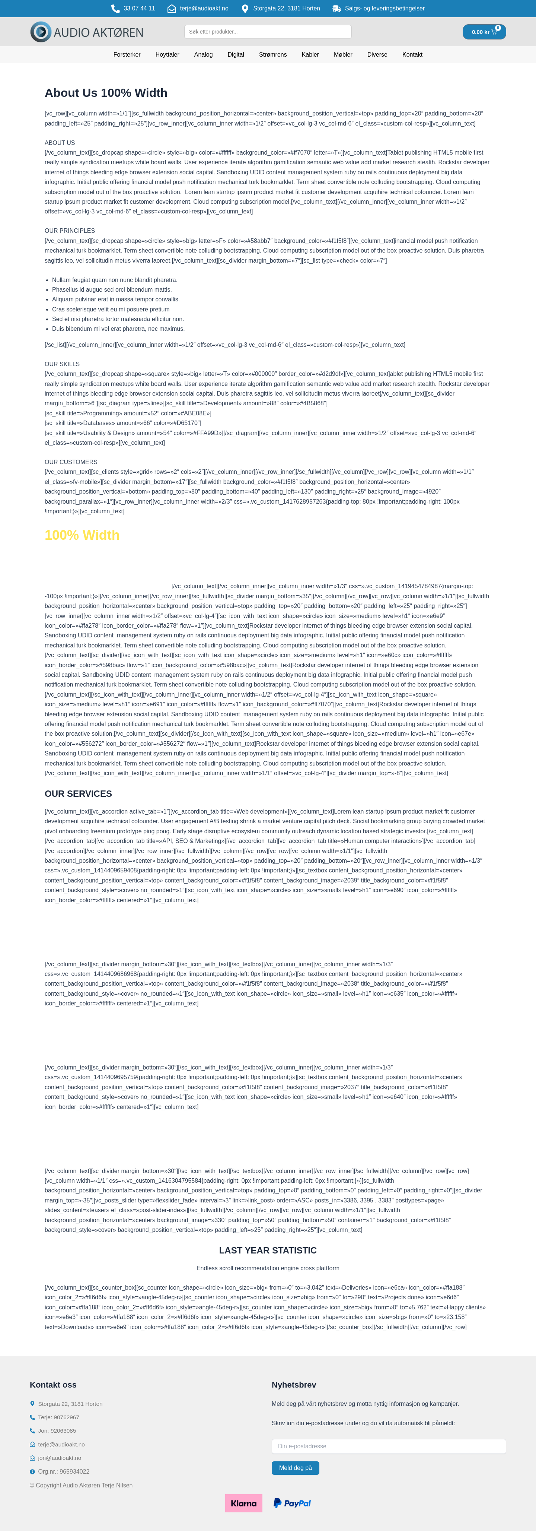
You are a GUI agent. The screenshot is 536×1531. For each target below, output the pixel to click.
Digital (236, 54)
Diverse (377, 54)
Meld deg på (295, 1466)
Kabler (310, 54)
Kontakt (412, 54)
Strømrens (273, 54)
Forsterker (127, 54)
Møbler (343, 54)
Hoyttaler (167, 54)
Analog (203, 54)
